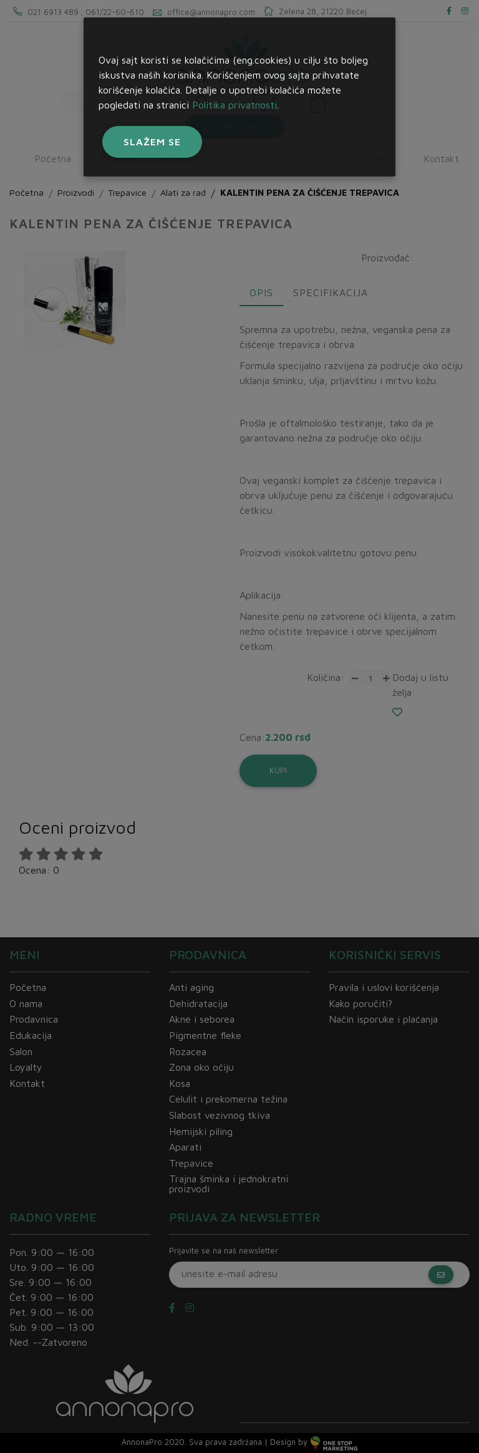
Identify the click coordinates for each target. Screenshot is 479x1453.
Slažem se (152, 141)
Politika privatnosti (234, 104)
